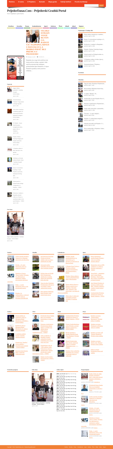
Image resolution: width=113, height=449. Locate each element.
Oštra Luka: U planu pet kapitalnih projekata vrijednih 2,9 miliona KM (72, 298)
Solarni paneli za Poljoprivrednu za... (94, 54)
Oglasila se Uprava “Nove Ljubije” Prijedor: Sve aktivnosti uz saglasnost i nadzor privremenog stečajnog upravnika (18, 277)
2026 (57, 373)
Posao (27, 26)
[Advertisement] (72, 20)
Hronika (19, 26)
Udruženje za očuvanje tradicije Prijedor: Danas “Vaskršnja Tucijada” (18, 160)
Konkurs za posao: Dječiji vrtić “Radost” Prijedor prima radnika (97, 342)
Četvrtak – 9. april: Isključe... (92, 113)
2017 (57, 400)
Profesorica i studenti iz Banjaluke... (93, 44)
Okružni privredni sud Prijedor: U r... (94, 123)
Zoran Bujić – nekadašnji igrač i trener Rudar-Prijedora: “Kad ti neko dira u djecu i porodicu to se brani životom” (97, 277)
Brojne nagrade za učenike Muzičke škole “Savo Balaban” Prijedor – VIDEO (72, 335)
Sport (46, 26)
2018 (57, 397)
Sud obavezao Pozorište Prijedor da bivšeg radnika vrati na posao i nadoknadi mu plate (47, 259)
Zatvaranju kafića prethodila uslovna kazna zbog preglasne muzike (47, 266)
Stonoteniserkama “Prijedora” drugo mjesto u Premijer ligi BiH (18, 101)
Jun (71, 376)
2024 (57, 379)
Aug (75, 376)
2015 (57, 406)
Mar (65, 373)
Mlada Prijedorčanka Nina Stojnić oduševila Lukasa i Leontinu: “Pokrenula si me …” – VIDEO (72, 344)
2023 (57, 382)
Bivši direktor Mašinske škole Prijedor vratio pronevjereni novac (47, 293)
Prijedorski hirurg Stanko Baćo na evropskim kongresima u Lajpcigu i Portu (47, 318)
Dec (64, 378)
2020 (57, 391)
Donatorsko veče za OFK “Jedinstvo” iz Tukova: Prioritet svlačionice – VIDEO (97, 267)
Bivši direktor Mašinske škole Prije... (94, 88)
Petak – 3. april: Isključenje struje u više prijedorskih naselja (21, 286)
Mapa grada (52, 2)
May (69, 376)
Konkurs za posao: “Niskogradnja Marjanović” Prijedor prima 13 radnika (96, 318)
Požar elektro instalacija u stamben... (94, 34)
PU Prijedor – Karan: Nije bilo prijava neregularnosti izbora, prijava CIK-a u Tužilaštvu (17, 127)
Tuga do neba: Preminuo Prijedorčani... (94, 83)
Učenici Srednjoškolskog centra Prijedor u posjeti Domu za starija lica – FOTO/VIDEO (72, 326)
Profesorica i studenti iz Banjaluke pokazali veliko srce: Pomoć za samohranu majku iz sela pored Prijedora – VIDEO (18, 197)
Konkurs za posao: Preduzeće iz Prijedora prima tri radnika (97, 325)
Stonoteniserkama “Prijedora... (92, 64)
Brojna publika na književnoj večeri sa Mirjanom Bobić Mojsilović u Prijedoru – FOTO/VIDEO (22, 319)
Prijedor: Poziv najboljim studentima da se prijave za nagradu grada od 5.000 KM (72, 353)
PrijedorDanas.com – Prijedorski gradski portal (36, 10)
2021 (57, 388)
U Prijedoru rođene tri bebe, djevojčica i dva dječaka (18, 150)
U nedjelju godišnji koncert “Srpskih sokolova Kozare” (20, 335)
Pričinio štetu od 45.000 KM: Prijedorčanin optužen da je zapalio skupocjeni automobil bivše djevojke (47, 277)
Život (60, 26)
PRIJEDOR (18, 379)
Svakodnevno (36, 26)
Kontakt (42, 2)
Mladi (67, 26)
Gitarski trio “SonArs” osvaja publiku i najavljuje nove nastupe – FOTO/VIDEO (21, 345)
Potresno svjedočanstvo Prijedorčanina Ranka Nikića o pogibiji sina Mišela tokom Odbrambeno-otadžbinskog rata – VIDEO (42, 328)
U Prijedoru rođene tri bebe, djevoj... (94, 59)
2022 (57, 385)
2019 (57, 394)
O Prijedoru (31, 2)
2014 (57, 409)
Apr (67, 373)
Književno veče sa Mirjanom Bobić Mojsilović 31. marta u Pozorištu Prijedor (21, 328)
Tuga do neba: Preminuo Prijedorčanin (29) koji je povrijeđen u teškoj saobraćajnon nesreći (47, 285)
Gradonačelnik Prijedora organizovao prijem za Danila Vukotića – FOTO (97, 294)
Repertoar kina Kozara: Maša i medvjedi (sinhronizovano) (21, 352)
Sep (57, 378)
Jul (73, 376)
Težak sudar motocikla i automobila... (94, 108)
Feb (62, 373)
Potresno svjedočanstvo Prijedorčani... (94, 103)
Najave (81, 26)
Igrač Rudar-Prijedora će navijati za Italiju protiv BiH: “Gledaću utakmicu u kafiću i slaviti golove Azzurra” (97, 286)
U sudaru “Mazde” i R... (90, 93)
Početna (12, 2)
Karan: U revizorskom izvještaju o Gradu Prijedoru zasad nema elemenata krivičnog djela (18, 171)
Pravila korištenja (81, 2)
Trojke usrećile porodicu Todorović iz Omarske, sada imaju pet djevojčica (22, 258)
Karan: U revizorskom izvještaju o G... (94, 39)
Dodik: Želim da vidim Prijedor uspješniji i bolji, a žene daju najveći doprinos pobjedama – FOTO (96, 377)
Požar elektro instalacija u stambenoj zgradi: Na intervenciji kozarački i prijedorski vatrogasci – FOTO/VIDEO (18, 113)
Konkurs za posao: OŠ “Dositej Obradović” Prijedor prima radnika (97, 334)
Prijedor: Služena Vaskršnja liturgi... (93, 49)
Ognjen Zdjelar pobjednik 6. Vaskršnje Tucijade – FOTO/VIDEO (41, 403)
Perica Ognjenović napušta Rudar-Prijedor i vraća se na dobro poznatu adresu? (97, 259)
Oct (59, 378)
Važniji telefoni (65, 2)
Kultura (53, 26)
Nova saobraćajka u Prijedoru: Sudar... (94, 128)
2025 (57, 376)
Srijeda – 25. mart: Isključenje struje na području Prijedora (20, 266)
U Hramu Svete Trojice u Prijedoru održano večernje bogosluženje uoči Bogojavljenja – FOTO (72, 269)
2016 (57, 403)
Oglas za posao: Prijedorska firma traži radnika (97, 351)
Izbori (74, 26)
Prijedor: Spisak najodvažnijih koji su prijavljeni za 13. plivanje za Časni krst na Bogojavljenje (72, 260)
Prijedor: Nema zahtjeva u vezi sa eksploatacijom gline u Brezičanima (72, 277)
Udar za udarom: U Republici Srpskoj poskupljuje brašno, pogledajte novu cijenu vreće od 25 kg (47, 339)
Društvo (11, 26)
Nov (62, 378)
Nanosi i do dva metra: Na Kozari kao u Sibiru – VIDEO (47, 358)
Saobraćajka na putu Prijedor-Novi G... (94, 98)
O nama (21, 2)
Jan (60, 373)
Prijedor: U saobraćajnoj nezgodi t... (93, 118)
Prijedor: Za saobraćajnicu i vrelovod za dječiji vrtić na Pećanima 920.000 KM (22, 295)
